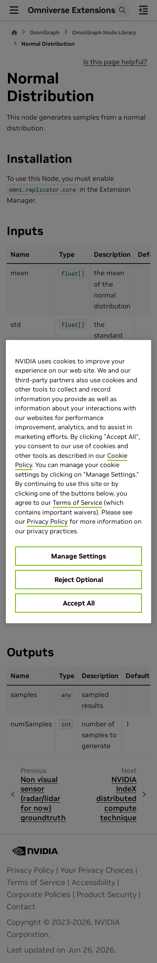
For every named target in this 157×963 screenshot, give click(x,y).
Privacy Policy (47, 521)
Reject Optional (78, 579)
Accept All (79, 603)
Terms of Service (77, 502)
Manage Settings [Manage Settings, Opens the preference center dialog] (78, 556)
